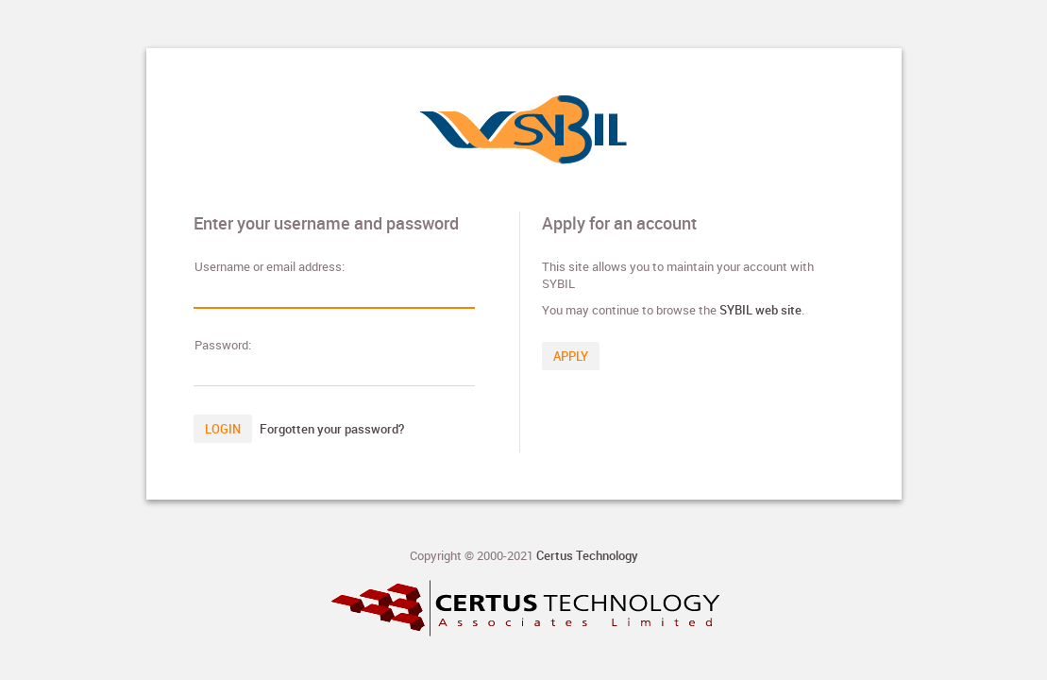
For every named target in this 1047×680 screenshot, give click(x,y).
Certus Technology (587, 555)
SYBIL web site (760, 309)
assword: (222, 344)
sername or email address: (269, 266)
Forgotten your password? (332, 428)
